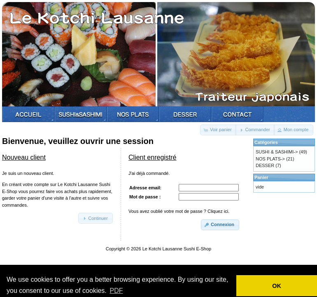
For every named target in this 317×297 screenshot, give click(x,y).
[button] (218, 130)
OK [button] (276, 286)
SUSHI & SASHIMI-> (277, 151)
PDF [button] (116, 290)
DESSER (265, 165)
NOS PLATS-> (270, 158)
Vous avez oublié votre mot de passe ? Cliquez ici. (178, 211)
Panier (261, 177)
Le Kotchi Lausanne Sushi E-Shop (177, 248)
